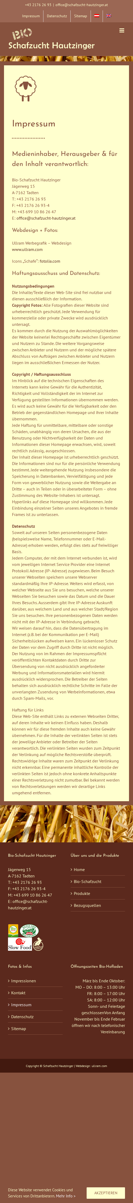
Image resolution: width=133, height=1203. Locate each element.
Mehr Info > (66, 1195)
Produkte (82, 893)
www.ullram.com (27, 249)
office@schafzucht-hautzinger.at (81, 4)
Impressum (21, 1004)
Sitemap (18, 1028)
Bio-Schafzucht (87, 881)
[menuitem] (97, 16)
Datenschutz (22, 1016)
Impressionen (23, 980)
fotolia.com (50, 261)
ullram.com (99, 1066)
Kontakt (18, 992)
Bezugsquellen (87, 905)
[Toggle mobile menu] (122, 30)
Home (79, 869)
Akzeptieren (105, 1193)
